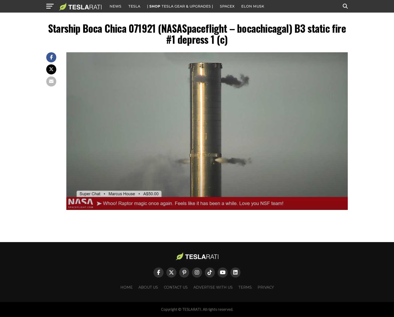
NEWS (115, 6)
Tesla (134, 6)
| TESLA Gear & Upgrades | (180, 6)
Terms (245, 287)
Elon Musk (252, 6)
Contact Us (176, 287)
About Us (148, 287)
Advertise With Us (213, 287)
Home (126, 287)
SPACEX (227, 6)
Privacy (266, 287)
